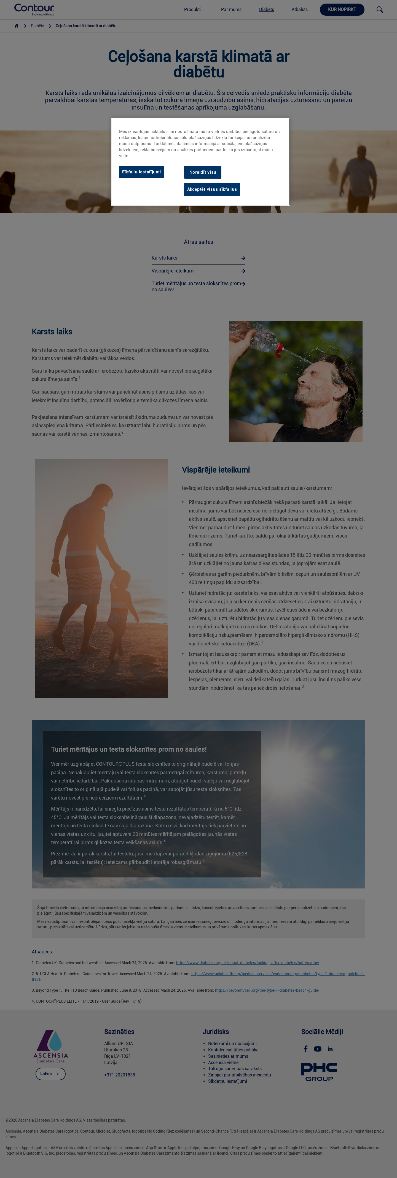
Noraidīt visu (202, 172)
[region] (200, 162)
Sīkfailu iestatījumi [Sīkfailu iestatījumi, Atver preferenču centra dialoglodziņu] (141, 172)
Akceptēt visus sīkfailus (212, 189)
